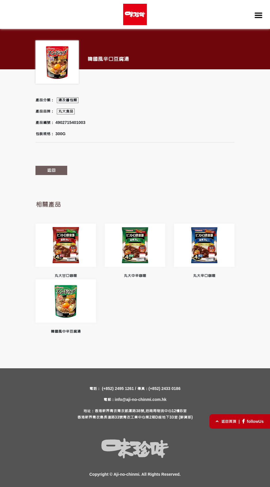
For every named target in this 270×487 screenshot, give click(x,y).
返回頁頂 (226, 422)
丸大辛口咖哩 (204, 251)
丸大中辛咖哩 (135, 251)
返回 (51, 170)
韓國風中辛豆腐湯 (65, 306)
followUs (252, 422)
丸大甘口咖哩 (65, 251)
